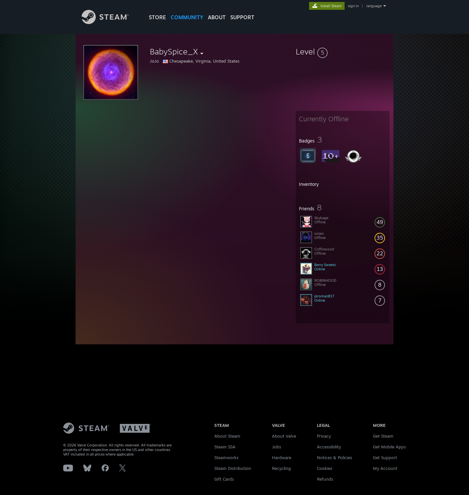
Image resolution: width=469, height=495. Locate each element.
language (374, 6)
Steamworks (226, 457)
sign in (353, 6)
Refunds (325, 479)
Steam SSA (224, 446)
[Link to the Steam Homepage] (110, 22)
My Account (385, 468)
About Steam (227, 436)
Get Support (385, 457)
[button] (343, 51)
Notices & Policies (334, 457)
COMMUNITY (187, 17)
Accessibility (329, 446)
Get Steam (383, 436)
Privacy (324, 436)
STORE (157, 17)
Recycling (281, 468)
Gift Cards (224, 479)
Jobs (276, 446)
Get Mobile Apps (389, 446)
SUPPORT (242, 17)
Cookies (324, 468)
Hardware (281, 457)
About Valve (284, 436)
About (217, 17)
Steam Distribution (232, 468)
